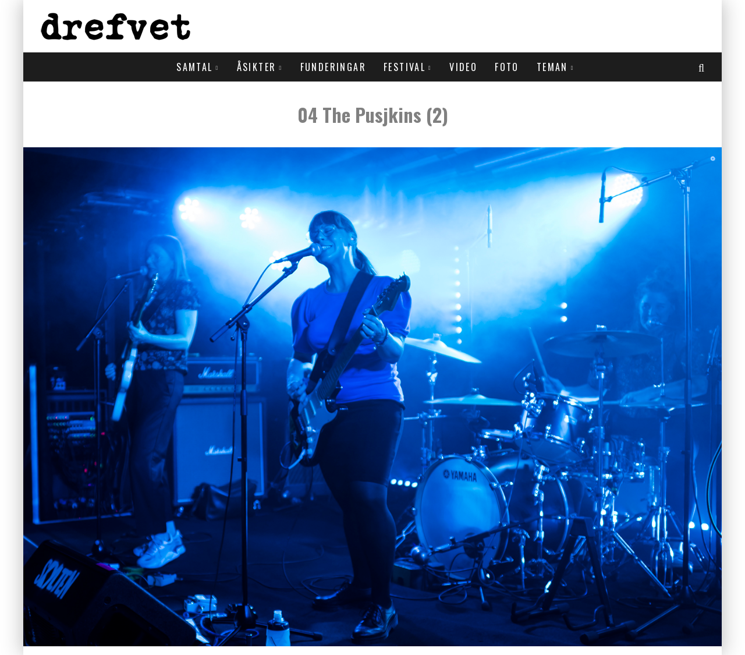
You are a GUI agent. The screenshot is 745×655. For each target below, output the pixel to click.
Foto (507, 67)
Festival (404, 67)
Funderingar (333, 67)
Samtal (194, 67)
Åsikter (256, 67)
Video (463, 67)
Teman (552, 67)
